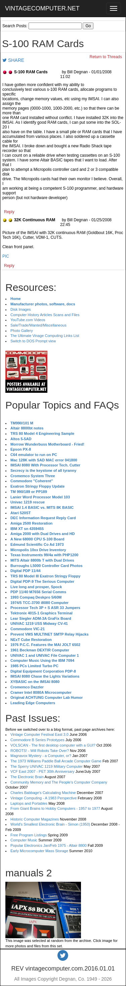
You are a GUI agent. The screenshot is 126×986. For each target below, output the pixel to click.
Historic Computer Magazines (34, 819)
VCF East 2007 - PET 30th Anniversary (42, 771)
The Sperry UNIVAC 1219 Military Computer (46, 766)
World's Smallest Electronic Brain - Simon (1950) (50, 824)
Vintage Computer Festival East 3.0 (39, 734)
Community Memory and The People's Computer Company (58, 782)
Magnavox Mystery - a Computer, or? (40, 756)
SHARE (13, 60)
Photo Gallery (21, 331)
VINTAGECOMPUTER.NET (42, 8)
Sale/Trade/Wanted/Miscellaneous (38, 325)
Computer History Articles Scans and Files (44, 315)
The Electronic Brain (27, 777)
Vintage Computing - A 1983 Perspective (43, 798)
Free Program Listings (28, 835)
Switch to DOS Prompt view (33, 341)
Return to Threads (106, 56)
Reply (9, 212)
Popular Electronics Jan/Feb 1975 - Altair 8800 (48, 845)
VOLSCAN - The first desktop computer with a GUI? (52, 745)
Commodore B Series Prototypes (37, 740)
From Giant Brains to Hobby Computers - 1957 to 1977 (55, 808)
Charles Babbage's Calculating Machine (43, 793)
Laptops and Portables (28, 803)
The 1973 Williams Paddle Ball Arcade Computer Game (55, 761)
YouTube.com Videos (27, 320)
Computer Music (23, 840)
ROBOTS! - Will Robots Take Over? (39, 751)
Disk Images (20, 309)
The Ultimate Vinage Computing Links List (44, 336)
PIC (5, 256)
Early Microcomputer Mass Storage (39, 851)
